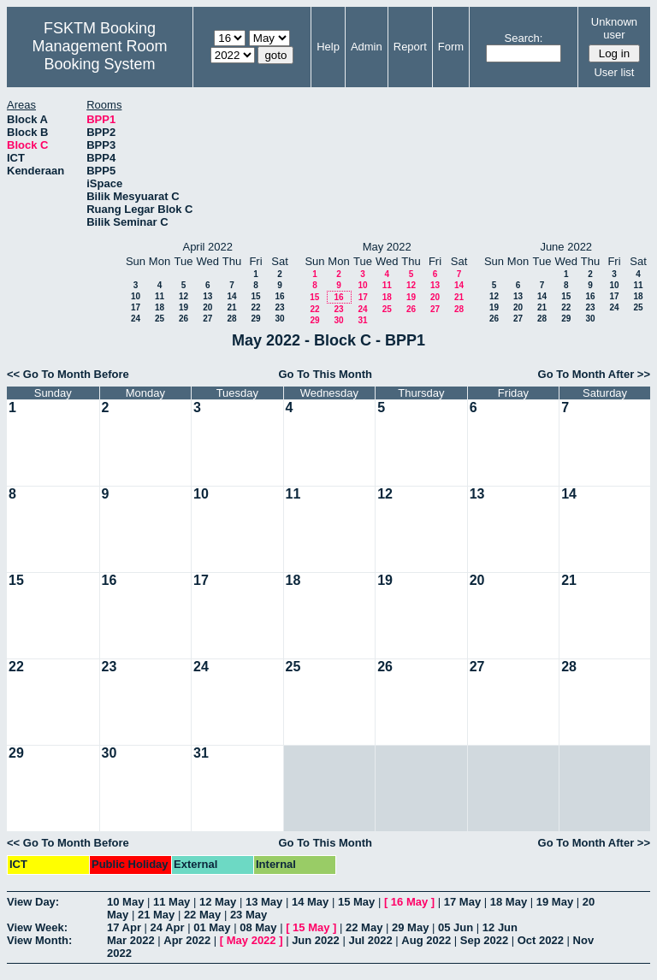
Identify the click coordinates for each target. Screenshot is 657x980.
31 (362, 320)
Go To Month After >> (594, 374)
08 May (258, 927)
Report (410, 46)
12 (183, 296)
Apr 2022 (186, 940)
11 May (171, 901)
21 (231, 307)
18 (159, 307)
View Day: (33, 901)
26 (183, 318)
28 (231, 318)
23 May (248, 914)
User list (614, 72)
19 (183, 307)
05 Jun (455, 927)
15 (255, 296)
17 (135, 307)
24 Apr (168, 927)
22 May (202, 914)
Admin (366, 46)
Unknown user (614, 28)
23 (279, 307)
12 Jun (500, 927)
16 (279, 296)
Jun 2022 (316, 940)
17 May (462, 901)
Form (451, 46)
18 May (508, 901)
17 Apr (124, 927)
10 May (125, 901)
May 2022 (251, 940)
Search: (524, 38)
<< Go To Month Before (68, 374)
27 (207, 318)
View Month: (39, 940)
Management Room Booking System (99, 55)
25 (159, 318)
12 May (217, 901)
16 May (409, 901)
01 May (211, 927)
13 (207, 296)
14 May (310, 901)
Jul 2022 (370, 940)
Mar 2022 (131, 940)
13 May (264, 901)
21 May (156, 914)
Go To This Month (325, 374)
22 (255, 307)
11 (159, 296)
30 (279, 318)
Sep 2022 (484, 940)
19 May (554, 901)
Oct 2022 (541, 940)
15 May (356, 901)
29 (255, 318)
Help (328, 46)
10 (135, 296)
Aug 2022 (426, 940)
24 (135, 318)
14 (231, 296)
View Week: (37, 927)
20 (207, 307)
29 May (410, 927)
